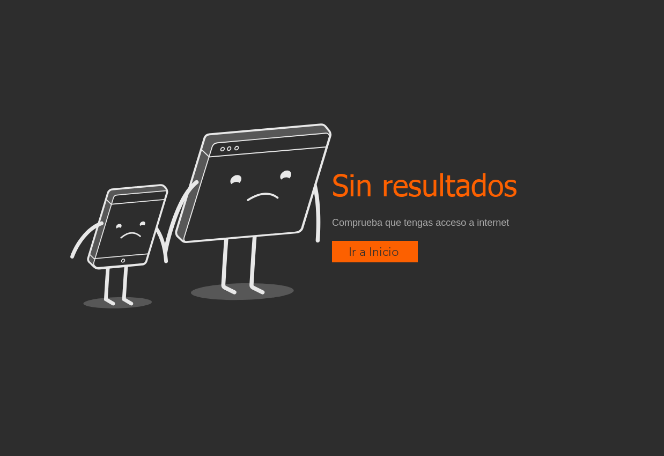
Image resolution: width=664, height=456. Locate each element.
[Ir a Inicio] (375, 251)
